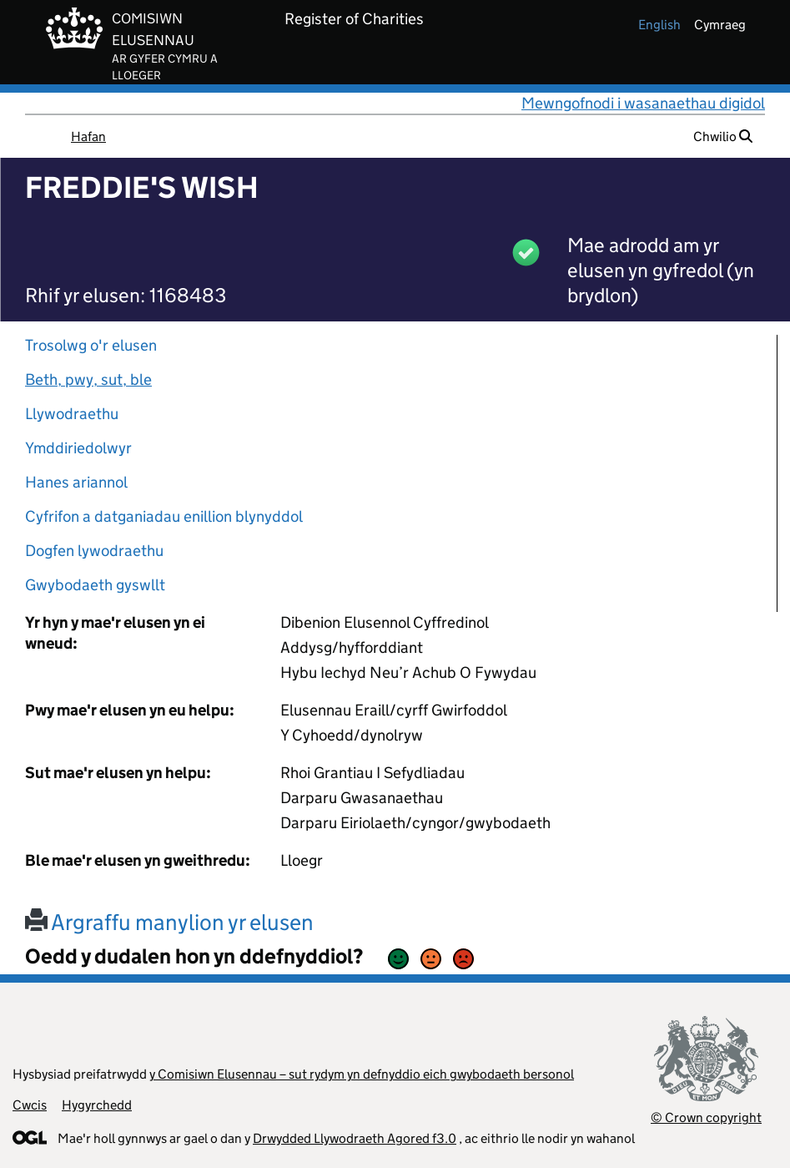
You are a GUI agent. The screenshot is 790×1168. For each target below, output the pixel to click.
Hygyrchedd (97, 1105)
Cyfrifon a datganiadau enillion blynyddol (164, 516)
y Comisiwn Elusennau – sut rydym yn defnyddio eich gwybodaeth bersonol (361, 1074)
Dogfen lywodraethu (94, 550)
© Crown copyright (706, 1117)
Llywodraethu (71, 413)
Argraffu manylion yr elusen (169, 922)
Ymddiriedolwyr (78, 448)
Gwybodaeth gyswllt (95, 584)
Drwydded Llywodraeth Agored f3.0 (354, 1138)
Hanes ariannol (76, 482)
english (659, 25)
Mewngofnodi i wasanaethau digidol (643, 103)
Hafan (88, 136)
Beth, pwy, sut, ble (88, 379)
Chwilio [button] (722, 136)
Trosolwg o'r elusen (91, 345)
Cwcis (30, 1105)
